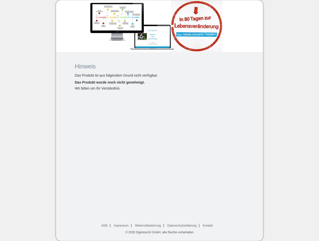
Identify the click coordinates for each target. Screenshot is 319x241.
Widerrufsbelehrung (148, 225)
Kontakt (208, 225)
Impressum (121, 225)
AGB (104, 225)
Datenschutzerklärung (181, 225)
